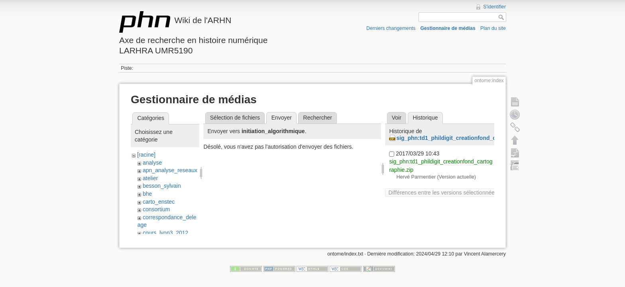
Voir (396, 117)
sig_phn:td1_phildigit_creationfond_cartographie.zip (466, 138)
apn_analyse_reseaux (170, 170)
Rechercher (317, 117)
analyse (152, 162)
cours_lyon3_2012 (165, 233)
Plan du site (493, 28)
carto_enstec (159, 202)
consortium (156, 209)
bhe (147, 194)
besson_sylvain (162, 186)
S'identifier (494, 7)
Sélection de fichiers (235, 117)
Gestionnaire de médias (448, 28)
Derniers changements (390, 28)
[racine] (146, 154)
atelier (150, 178)
